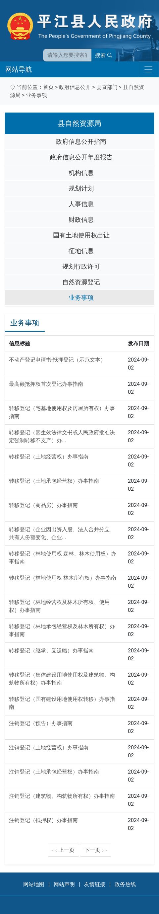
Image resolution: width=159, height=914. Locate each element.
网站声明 (64, 884)
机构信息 (81, 173)
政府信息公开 (75, 87)
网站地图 (33, 884)
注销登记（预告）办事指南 (41, 723)
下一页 (95, 850)
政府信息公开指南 (81, 141)
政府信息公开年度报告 (81, 157)
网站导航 (18, 69)
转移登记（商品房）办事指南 (43, 505)
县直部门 (107, 87)
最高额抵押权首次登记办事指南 (46, 384)
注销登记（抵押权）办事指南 (43, 820)
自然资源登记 (81, 282)
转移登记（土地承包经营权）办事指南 (54, 481)
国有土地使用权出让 (81, 235)
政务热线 (125, 884)
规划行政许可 (81, 266)
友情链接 (94, 884)
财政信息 (81, 219)
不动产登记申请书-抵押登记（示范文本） (57, 360)
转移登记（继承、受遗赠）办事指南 (51, 650)
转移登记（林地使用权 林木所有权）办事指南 (62, 578)
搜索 (103, 55)
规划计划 (81, 188)
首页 (48, 87)
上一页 (63, 850)
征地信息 (81, 251)
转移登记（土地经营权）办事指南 (48, 457)
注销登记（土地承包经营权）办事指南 (54, 772)
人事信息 (81, 204)
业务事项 (36, 95)
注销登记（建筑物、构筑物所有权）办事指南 (62, 796)
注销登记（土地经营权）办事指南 (48, 747)
